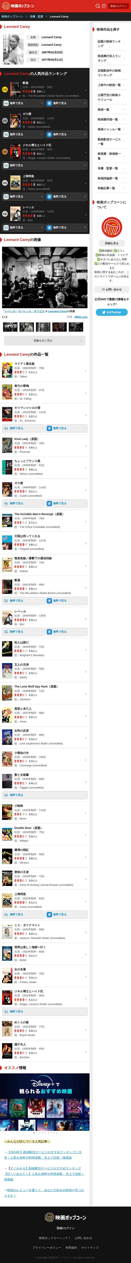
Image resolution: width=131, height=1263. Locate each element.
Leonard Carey (57, 311)
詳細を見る (111, 243)
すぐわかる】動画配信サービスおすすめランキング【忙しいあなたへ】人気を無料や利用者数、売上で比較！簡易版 (44, 1174)
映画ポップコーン (12, 16)
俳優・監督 (36, 16)
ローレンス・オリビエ (31, 311)
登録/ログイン (118, 6)
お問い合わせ (112, 289)
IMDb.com (81, 317)
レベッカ (10, 311)
